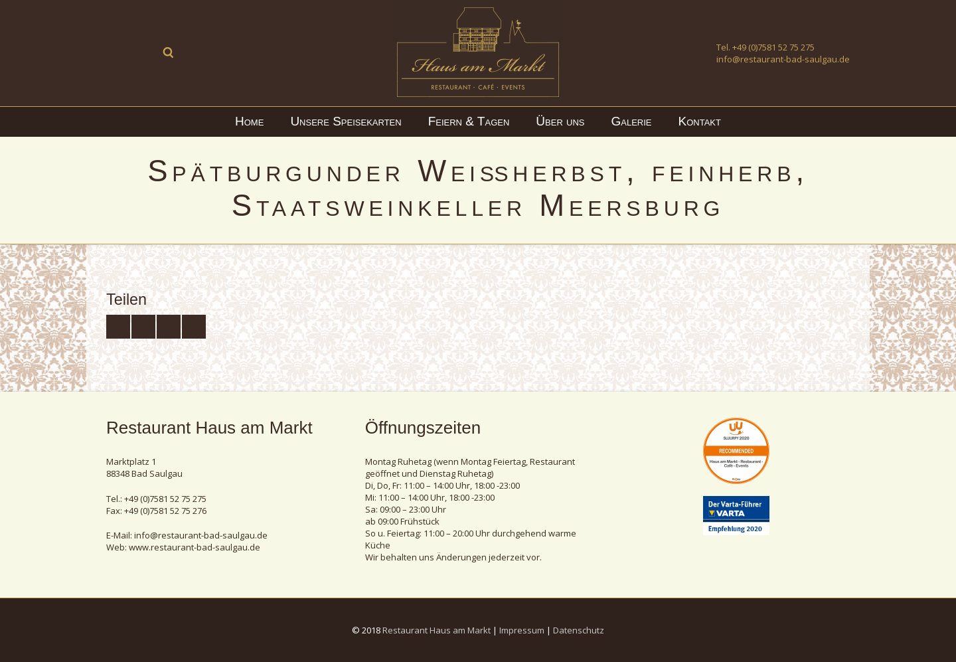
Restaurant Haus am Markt (436, 630)
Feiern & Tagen (469, 121)
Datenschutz (578, 630)
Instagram (143, 52)
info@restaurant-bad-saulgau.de (783, 59)
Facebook (118, 52)
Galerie (631, 121)
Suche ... (169, 52)
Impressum (521, 630)
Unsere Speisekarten (345, 121)
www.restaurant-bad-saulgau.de (194, 547)
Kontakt (699, 121)
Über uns (560, 121)
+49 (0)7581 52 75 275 (773, 47)
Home (249, 121)
